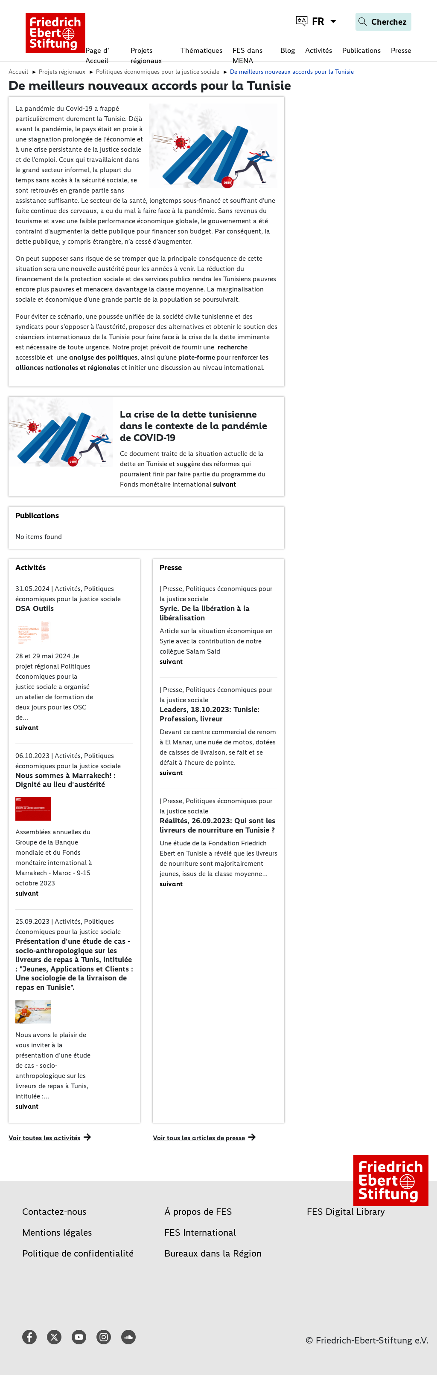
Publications (361, 50)
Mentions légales (57, 1232)
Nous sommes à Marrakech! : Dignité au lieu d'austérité (65, 780)
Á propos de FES (198, 1211)
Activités (318, 50)
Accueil (18, 71)
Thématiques (201, 50)
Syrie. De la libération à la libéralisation (205, 613)
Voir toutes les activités (44, 1138)
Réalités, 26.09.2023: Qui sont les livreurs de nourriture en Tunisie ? (217, 825)
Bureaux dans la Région (213, 1253)
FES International (200, 1232)
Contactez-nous (54, 1211)
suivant (224, 484)
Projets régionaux (146, 55)
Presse (401, 50)
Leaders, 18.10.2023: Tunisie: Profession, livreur (209, 714)
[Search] (383, 22)
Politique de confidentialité (78, 1253)
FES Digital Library (346, 1211)
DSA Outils (34, 608)
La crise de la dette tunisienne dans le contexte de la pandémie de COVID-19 (193, 426)
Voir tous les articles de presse (199, 1138)
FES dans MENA (247, 55)
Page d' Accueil (97, 55)
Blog (287, 50)
